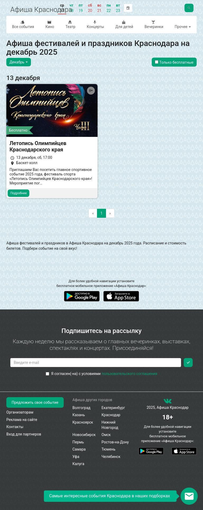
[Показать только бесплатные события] (156, 62)
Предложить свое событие (35, 402)
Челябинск (111, 457)
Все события (22, 24)
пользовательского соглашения (129, 374)
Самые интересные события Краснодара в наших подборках (109, 495)
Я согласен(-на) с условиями (101, 374)
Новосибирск (84, 435)
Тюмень (109, 449)
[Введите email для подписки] (95, 362)
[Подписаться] (188, 362)
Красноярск (82, 422)
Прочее (183, 27)
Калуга (78, 464)
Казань (78, 415)
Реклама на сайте (21, 420)
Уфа (75, 457)
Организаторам (19, 412)
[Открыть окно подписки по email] (189, 496)
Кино (49, 24)
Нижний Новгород (110, 425)
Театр (70, 24)
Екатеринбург (113, 408)
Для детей (124, 24)
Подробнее (18, 193)
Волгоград (81, 408)
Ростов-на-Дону (115, 442)
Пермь (78, 442)
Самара (79, 449)
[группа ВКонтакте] (167, 402)
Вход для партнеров (23, 434)
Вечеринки (153, 24)
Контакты (14, 427)
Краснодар (111, 415)
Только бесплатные (174, 62)
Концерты (95, 24)
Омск (106, 435)
